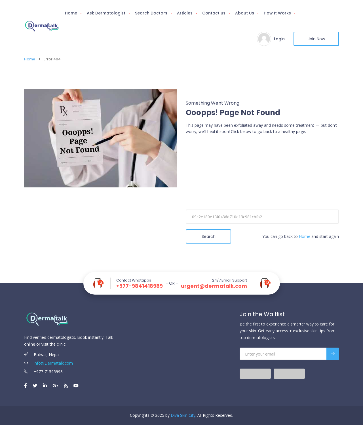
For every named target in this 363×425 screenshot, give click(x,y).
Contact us (213, 13)
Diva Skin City (183, 415)
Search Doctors (151, 13)
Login (279, 39)
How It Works (277, 13)
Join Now (316, 39)
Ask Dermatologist (106, 13)
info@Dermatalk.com (48, 363)
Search (209, 236)
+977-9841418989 (139, 286)
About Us (244, 13)
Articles (185, 13)
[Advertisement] (262, 180)
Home (71, 13)
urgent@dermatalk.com (214, 286)
